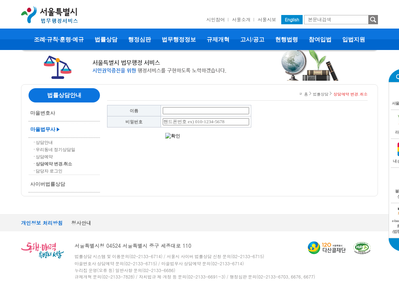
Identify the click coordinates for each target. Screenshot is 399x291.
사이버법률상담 (47, 184)
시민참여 (215, 19)
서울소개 (241, 19)
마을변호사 (42, 113)
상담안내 (44, 142)
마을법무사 (42, 129)
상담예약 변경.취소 (54, 163)
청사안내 (81, 222)
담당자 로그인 (49, 171)
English (292, 19)
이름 (134, 110)
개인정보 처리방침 (42, 222)
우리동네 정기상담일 (55, 149)
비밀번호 (134, 122)
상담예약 (44, 156)
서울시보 (267, 19)
